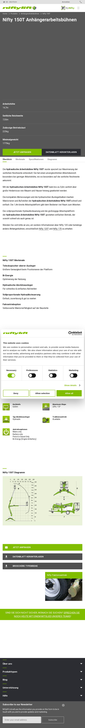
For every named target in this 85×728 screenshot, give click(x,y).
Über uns (7, 663)
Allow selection (42, 393)
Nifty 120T (44, 228)
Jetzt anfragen (22, 152)
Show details (70, 385)
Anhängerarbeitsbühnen (30, 14)
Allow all (69, 393)
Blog (5, 679)
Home (5, 14)
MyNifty (67, 8)
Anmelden (66, 2)
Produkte (14, 14)
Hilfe (5, 695)
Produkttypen (10, 671)
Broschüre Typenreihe (25, 566)
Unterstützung (10, 687)
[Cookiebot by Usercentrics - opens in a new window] (70, 333)
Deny (15, 393)
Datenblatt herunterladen (61, 152)
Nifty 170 (57, 228)
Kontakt (75, 2)
